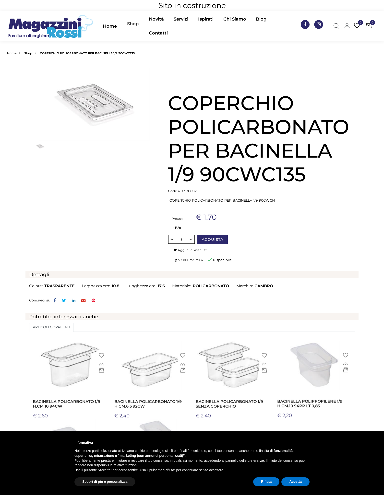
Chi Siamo (234, 19)
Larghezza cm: (96, 286)
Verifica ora (189, 260)
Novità (156, 19)
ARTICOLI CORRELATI (51, 327)
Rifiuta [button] (266, 481)
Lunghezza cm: (141, 286)
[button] (133, 26)
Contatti (158, 33)
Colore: (36, 286)
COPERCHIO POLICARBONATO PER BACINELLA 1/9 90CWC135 (87, 53)
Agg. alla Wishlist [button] (190, 250)
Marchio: (244, 286)
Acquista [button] (212, 239)
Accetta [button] (295, 481)
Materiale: (181, 286)
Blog (261, 19)
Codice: (174, 191)
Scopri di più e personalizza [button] (104, 481)
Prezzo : (177, 218)
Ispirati (206, 19)
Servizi (181, 19)
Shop (133, 23)
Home (110, 26)
